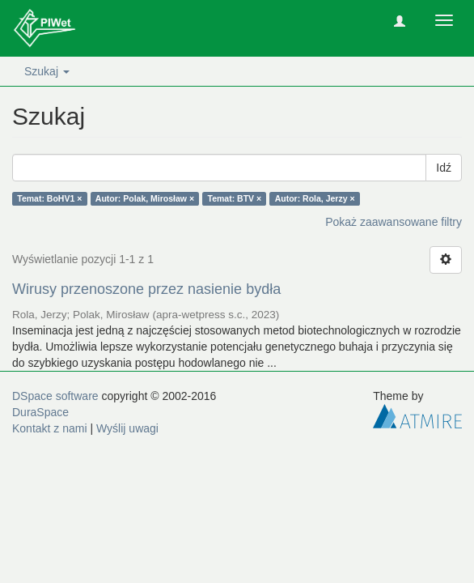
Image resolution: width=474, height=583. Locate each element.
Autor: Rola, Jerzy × (315, 198)
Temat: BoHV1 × (49, 198)
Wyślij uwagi (127, 428)
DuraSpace (40, 412)
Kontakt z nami (49, 428)
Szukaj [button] (47, 71)
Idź (443, 167)
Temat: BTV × (235, 198)
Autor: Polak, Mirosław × (144, 198)
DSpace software (55, 395)
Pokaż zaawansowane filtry (393, 221)
